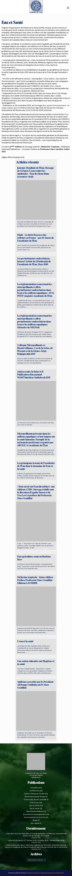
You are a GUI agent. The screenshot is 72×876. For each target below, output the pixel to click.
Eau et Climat (34, 805)
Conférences (34, 791)
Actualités (34, 788)
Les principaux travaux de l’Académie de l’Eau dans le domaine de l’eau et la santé (36, 466)
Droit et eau (34, 803)
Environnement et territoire (34, 817)
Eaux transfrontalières (34, 811)
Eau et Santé (34, 808)
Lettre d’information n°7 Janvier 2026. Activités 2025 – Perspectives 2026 (36, 840)
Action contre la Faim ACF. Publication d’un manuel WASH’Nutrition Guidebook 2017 (33, 374)
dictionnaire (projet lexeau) (35, 797)
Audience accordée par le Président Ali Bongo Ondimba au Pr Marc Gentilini (35, 685)
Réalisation (30, 873)
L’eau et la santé (25, 641)
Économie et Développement (34, 814)
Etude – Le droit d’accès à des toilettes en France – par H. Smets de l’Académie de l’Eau (35, 238)
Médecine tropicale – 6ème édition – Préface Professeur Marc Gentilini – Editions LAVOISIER (35, 580)
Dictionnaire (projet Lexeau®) (35, 800)
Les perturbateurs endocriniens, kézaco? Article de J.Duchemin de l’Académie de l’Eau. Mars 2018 (34, 261)
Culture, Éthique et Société (34, 794)
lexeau (35, 820)
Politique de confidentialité (55, 873)
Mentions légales (40, 873)
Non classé (35, 823)
